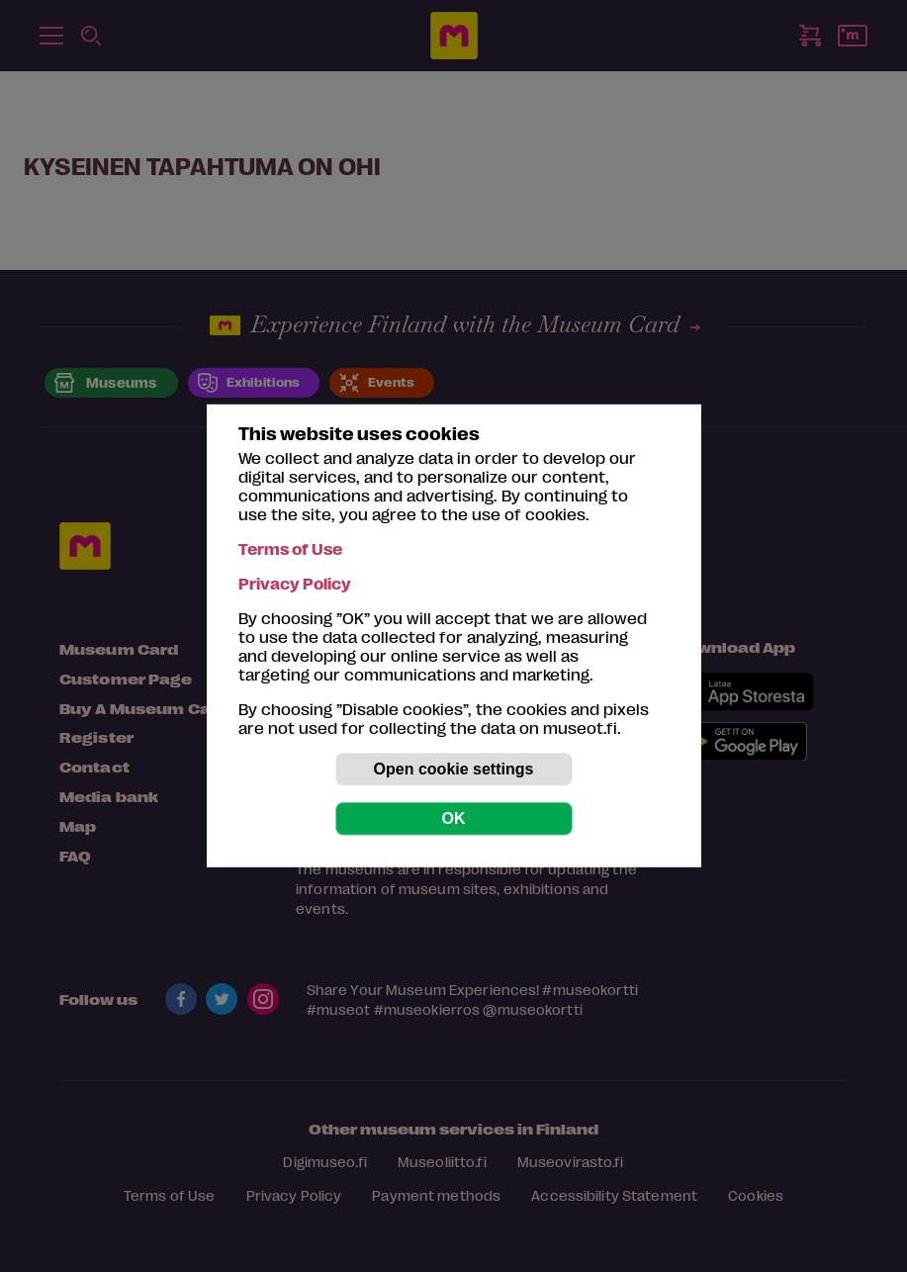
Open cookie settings (454, 769)
